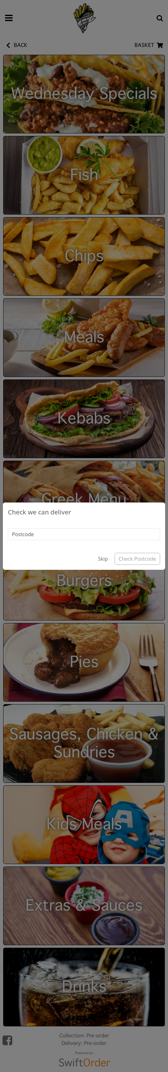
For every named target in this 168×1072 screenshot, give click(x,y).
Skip (103, 558)
